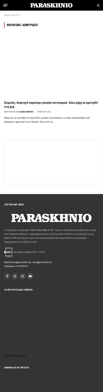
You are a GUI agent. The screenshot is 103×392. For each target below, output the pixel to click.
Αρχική (6, 15)
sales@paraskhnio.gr (42, 262)
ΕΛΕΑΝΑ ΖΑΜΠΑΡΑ (26, 112)
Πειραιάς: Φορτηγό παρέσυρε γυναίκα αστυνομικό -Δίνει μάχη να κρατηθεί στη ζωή (51, 104)
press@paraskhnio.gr (21, 262)
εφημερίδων (22, 356)
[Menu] (5, 5)
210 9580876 (22, 266)
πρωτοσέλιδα (10, 356)
